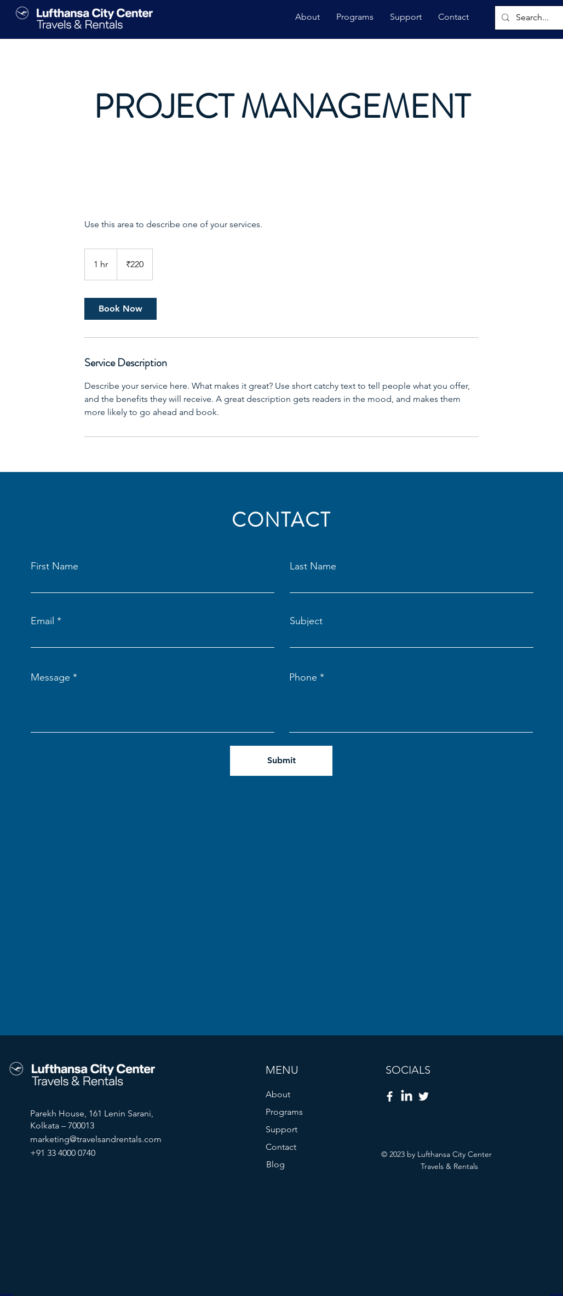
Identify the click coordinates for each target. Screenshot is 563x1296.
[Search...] (534, 18)
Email (42, 621)
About (278, 1094)
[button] (307, 17)
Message (50, 677)
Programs (284, 1112)
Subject (306, 621)
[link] (120, 309)
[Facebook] (390, 1096)
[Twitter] (423, 1096)
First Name (54, 566)
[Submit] (281, 761)
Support (281, 1129)
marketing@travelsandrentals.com (96, 1139)
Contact (281, 1147)
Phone (303, 677)
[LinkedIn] (406, 1096)
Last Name (313, 566)
